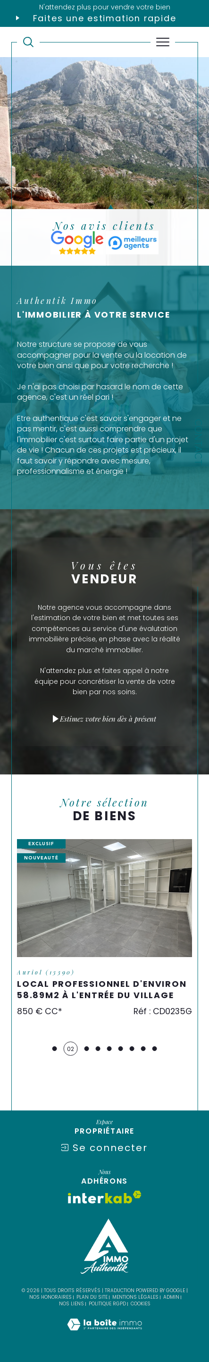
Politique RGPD (107, 1303)
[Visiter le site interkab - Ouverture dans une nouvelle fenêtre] (105, 1197)
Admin (171, 1297)
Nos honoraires (50, 1297)
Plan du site (92, 1297)
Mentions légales (135, 1297)
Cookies (140, 1304)
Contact (198, 442)
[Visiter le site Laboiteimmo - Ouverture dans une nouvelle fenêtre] (104, 1334)
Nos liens (71, 1303)
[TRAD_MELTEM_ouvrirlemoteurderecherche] (28, 42)
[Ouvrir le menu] (162, 42)
